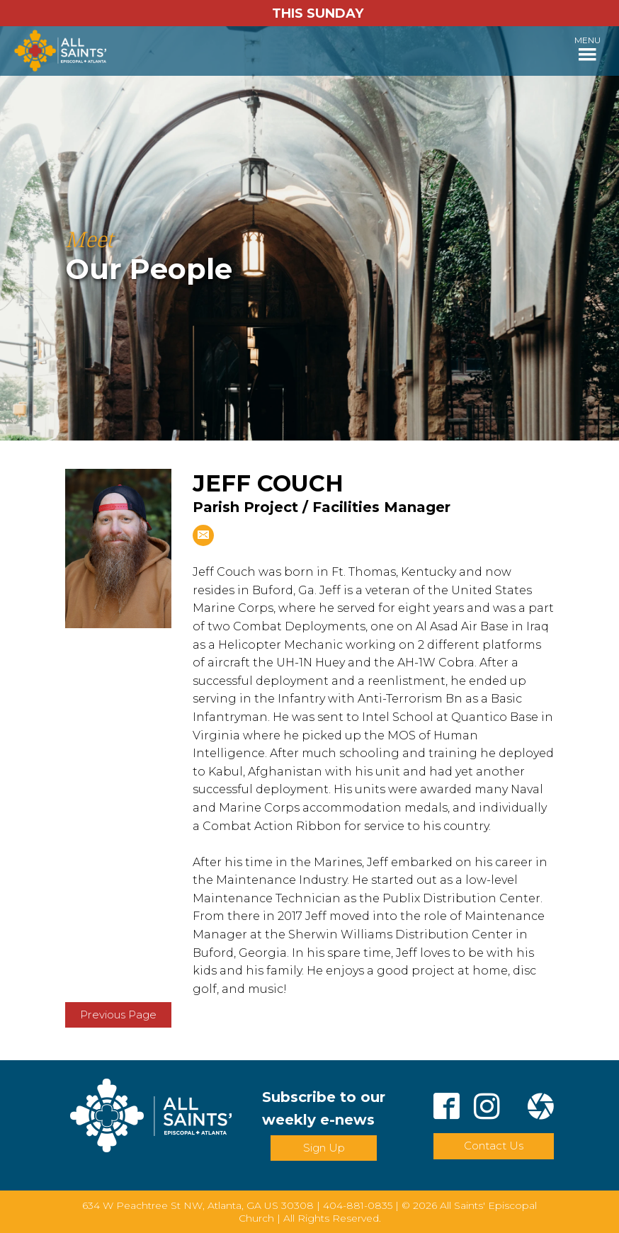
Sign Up (324, 1147)
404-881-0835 (357, 1205)
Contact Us (493, 1145)
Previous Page (118, 1014)
